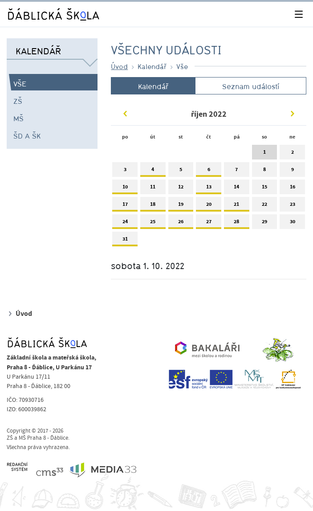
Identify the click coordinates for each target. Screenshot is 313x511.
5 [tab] (181, 171)
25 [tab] (153, 223)
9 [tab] (292, 171)
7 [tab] (236, 171)
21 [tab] (236, 206)
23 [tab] (292, 206)
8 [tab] (264, 171)
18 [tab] (153, 206)
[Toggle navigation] (298, 14)
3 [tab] (125, 171)
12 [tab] (181, 188)
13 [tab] (208, 188)
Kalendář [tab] (153, 86)
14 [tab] (236, 188)
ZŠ (17, 101)
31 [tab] (125, 240)
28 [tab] (236, 223)
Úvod (119, 66)
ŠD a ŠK (27, 136)
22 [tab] (264, 206)
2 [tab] (292, 153)
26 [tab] (181, 223)
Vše (20, 84)
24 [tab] (125, 223)
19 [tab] (181, 206)
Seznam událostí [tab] (250, 86)
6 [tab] (208, 171)
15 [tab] (264, 188)
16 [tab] (292, 188)
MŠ (18, 118)
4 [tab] (153, 171)
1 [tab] (264, 153)
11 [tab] (153, 188)
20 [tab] (208, 206)
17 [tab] (125, 206)
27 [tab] (208, 223)
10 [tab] (125, 188)
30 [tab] (292, 223)
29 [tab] (264, 223)
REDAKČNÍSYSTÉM (17, 467)
